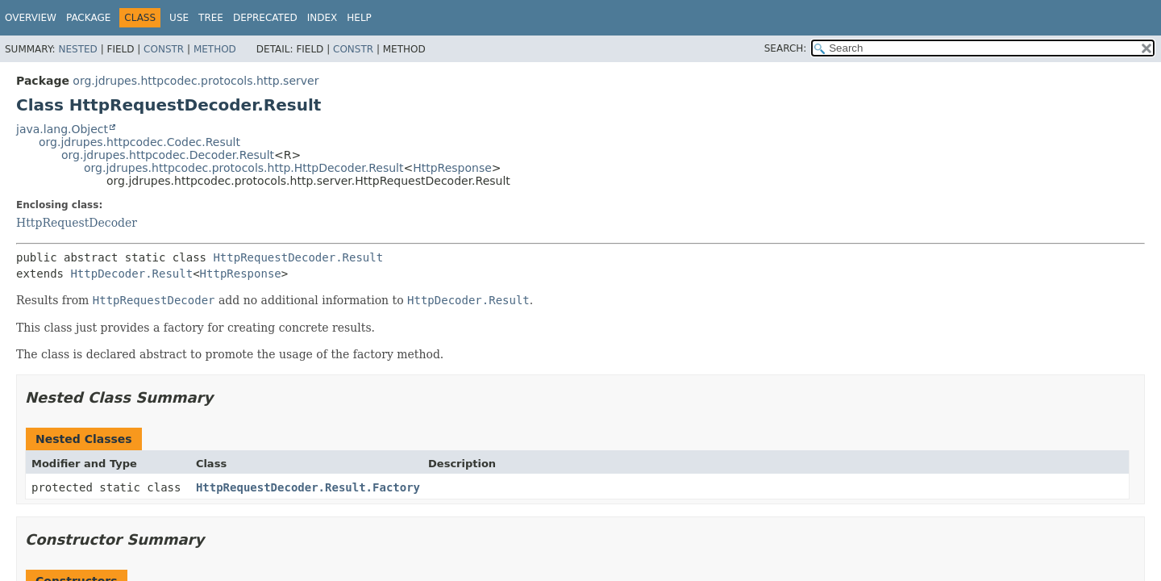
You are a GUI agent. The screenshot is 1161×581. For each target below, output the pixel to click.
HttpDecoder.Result (131, 273)
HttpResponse (452, 167)
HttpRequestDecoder (76, 222)
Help (359, 17)
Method (215, 49)
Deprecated (265, 17)
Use (179, 17)
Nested (77, 49)
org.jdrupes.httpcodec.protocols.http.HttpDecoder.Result (243, 167)
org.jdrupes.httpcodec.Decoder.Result (167, 154)
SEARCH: (785, 48)
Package (88, 17)
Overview (30, 17)
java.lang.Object (62, 129)
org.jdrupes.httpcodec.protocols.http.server (195, 80)
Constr (164, 49)
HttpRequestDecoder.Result (298, 257)
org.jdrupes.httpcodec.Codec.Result (139, 142)
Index (322, 17)
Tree (210, 17)
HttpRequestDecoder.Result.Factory (308, 487)
